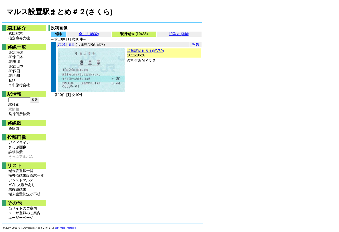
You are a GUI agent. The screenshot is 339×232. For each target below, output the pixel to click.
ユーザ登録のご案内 (24, 213)
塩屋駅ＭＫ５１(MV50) (145, 51)
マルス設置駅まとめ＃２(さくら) (59, 12)
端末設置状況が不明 (24, 194)
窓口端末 (15, 33)
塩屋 (71, 44)
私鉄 (12, 80)
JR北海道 (16, 52)
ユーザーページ (20, 218)
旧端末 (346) (179, 34)
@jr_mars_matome (65, 227)
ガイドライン (19, 142)
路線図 (13, 128)
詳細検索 (15, 152)
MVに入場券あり (21, 185)
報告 (195, 44)
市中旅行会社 (19, 85)
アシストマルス (20, 180)
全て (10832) (89, 34)
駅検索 (13, 104)
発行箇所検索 (19, 114)
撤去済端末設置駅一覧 (26, 175)
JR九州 (14, 76)
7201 (62, 44)
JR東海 (14, 62)
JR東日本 (16, 57)
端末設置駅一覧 (20, 171)
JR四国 (14, 71)
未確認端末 (17, 189)
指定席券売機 (19, 38)
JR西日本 (16, 66)
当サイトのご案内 (22, 208)
